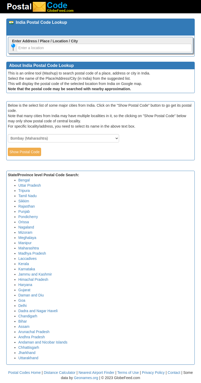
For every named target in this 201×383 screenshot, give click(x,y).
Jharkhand (26, 353)
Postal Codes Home (24, 372)
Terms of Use (128, 372)
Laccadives (27, 258)
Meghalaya (27, 238)
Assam (24, 326)
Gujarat (24, 290)
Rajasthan (26, 206)
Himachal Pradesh (33, 279)
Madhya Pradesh (32, 253)
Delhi (22, 306)
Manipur (25, 243)
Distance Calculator (59, 372)
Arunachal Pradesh (33, 332)
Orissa (23, 222)
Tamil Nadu (27, 196)
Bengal (24, 180)
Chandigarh (27, 316)
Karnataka (26, 269)
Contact (174, 372)
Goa (21, 300)
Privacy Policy (154, 372)
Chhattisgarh (28, 347)
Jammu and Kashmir (35, 274)
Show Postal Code (24, 152)
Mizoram (25, 232)
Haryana (25, 285)
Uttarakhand (28, 358)
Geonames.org (86, 378)
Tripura (24, 190)
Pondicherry (28, 217)
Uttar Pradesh (29, 185)
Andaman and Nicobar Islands (43, 342)
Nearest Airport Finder (96, 372)
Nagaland (26, 227)
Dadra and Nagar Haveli (38, 311)
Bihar (22, 321)
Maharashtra (28, 248)
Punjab (24, 211)
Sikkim (23, 201)
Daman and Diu (31, 295)
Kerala (23, 264)
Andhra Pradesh (31, 337)
